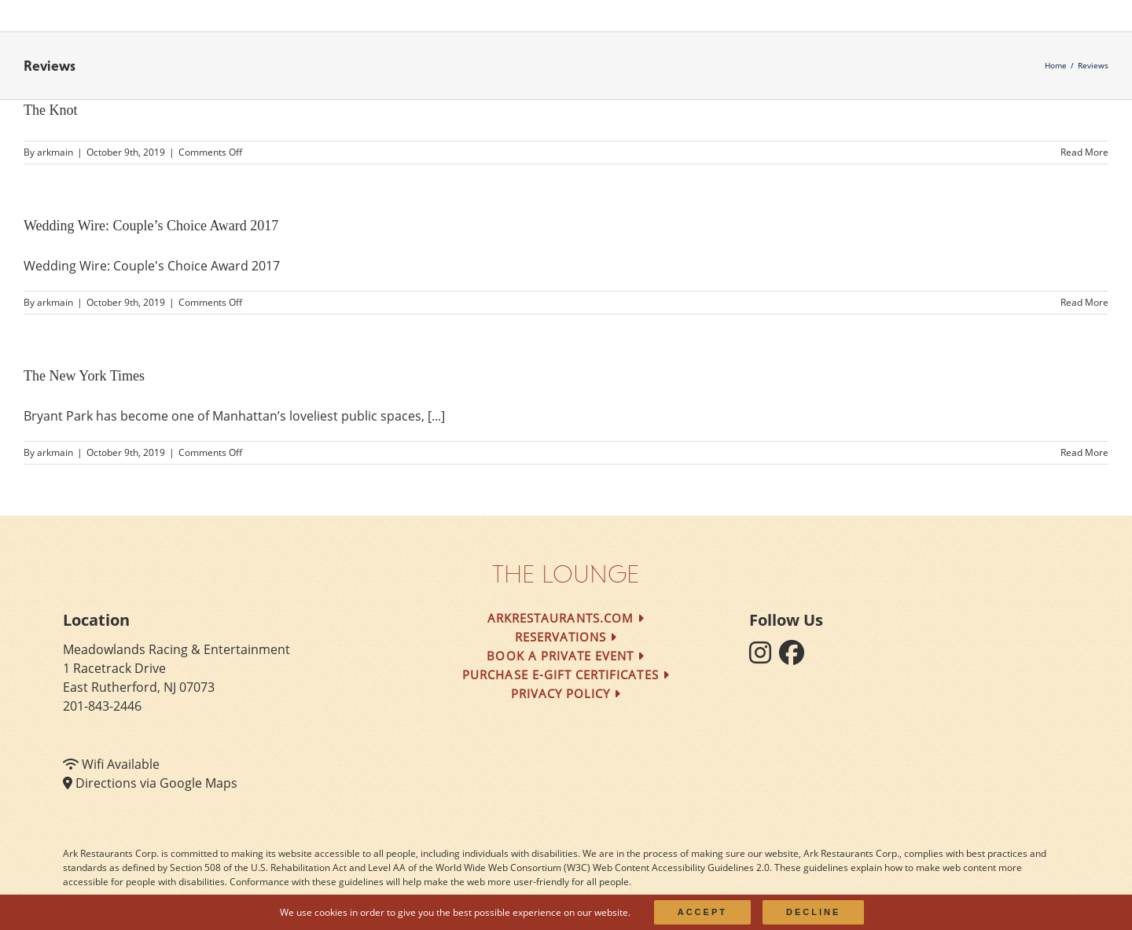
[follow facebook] (795, 657)
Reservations (566, 637)
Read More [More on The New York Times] (1084, 452)
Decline (813, 912)
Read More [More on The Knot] (1084, 152)
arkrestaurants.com (566, 618)
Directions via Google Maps (156, 783)
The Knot (50, 110)
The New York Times (84, 376)
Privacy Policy (566, 693)
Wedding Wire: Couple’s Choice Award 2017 (151, 225)
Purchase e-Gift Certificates (566, 674)
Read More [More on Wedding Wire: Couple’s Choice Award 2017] (1084, 302)
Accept (702, 912)
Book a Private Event (566, 655)
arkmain (55, 152)
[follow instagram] (764, 657)
